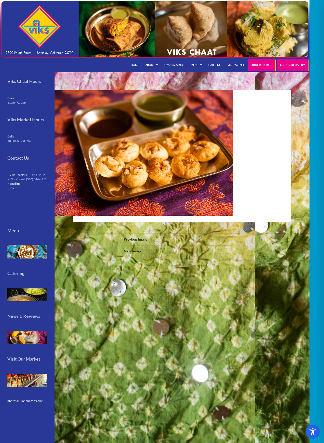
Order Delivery (292, 65)
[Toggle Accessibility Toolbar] (312, 431)
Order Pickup (261, 65)
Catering (214, 64)
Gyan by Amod (174, 64)
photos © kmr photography (24, 401)
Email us (15, 183)
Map (12, 188)
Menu (194, 64)
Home (135, 64)
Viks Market (235, 64)
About (150, 64)
